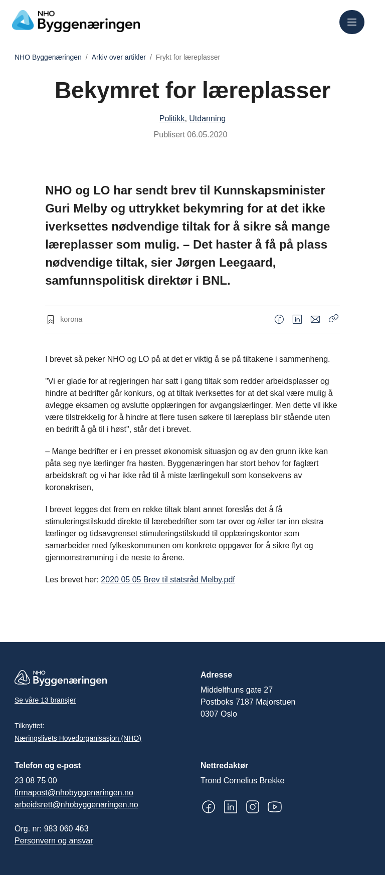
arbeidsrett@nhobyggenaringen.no (76, 804)
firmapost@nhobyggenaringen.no (74, 792)
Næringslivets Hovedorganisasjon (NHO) (78, 738)
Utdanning (207, 118)
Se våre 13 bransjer (45, 700)
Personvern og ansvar (54, 840)
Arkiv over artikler (119, 57)
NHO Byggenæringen (48, 57)
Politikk (172, 118)
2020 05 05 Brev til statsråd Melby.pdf (168, 579)
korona (71, 319)
